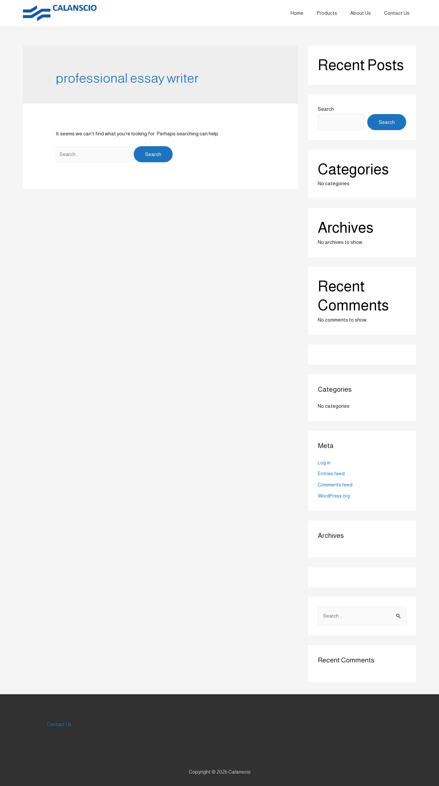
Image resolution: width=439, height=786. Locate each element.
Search (326, 109)
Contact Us (398, 13)
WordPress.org (335, 496)
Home (308, 13)
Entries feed (332, 473)
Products (335, 13)
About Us (365, 13)
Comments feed (335, 484)
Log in (324, 462)
